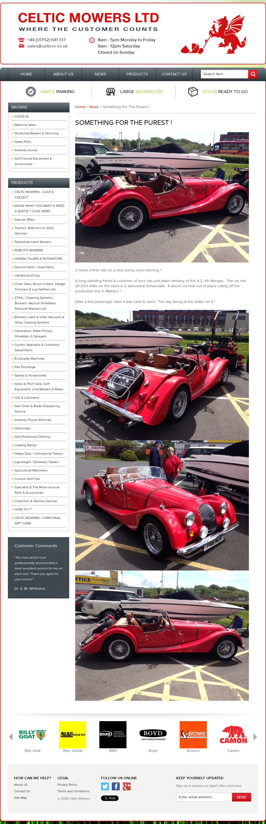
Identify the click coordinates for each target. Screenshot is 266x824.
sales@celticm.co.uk (47, 46)
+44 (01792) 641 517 (46, 40)
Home (80, 106)
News (94, 106)
